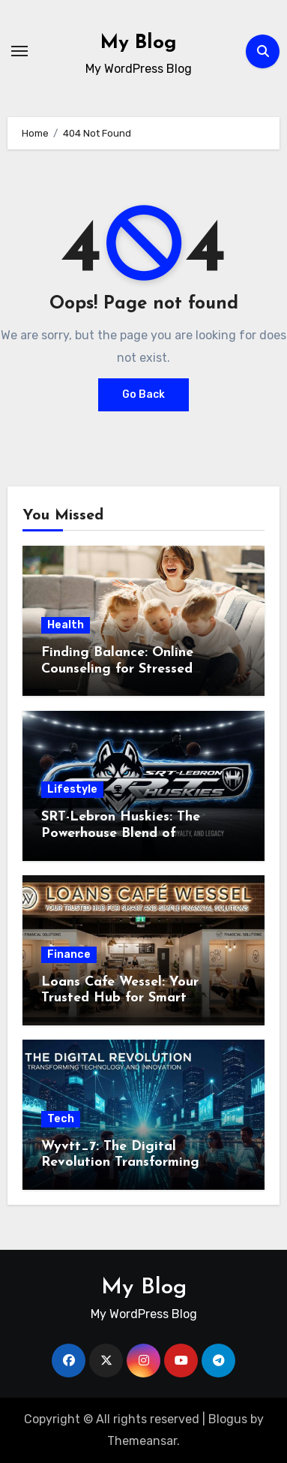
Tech (60, 1118)
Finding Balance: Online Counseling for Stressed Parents (117, 669)
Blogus (227, 1419)
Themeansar (142, 1441)
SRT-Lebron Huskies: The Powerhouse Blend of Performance (120, 833)
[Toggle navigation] (19, 51)
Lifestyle (72, 789)
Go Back (143, 394)
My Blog (138, 43)
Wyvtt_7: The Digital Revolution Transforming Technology (120, 1162)
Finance (69, 954)
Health (65, 625)
